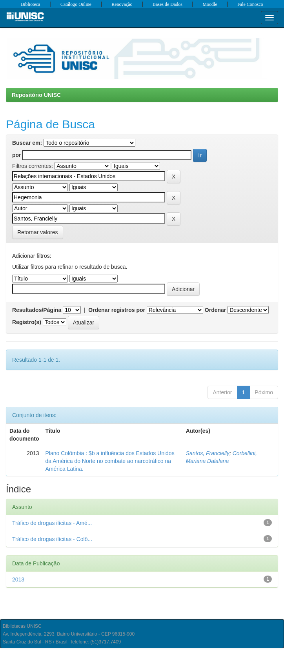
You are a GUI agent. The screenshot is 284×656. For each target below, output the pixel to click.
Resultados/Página (36, 310)
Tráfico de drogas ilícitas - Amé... (52, 523)
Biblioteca (30, 4)
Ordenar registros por (116, 310)
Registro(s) (26, 322)
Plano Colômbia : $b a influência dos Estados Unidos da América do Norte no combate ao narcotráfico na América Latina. (109, 461)
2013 (18, 579)
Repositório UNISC (36, 95)
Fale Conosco (250, 4)
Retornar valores (37, 232)
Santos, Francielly (207, 453)
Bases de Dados (167, 4)
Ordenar (215, 310)
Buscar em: (27, 143)
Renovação (121, 4)
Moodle (209, 4)
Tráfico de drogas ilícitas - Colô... (52, 539)
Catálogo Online (75, 4)
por (16, 155)
